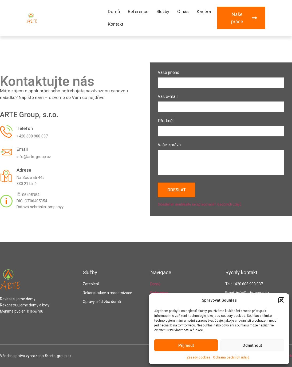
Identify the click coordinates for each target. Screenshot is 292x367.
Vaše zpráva (221, 159)
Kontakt (115, 24)
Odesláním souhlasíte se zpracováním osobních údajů (199, 204)
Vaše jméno (221, 77)
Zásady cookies (198, 357)
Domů (114, 11)
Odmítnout (252, 345)
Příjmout (186, 345)
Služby (162, 11)
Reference (138, 11)
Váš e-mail (221, 101)
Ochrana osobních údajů (231, 357)
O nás (183, 11)
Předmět (221, 126)
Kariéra (204, 11)
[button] (281, 300)
